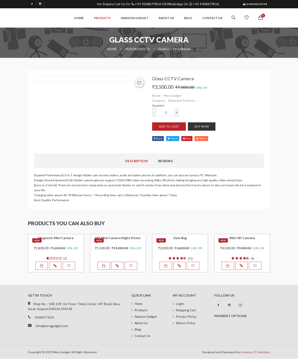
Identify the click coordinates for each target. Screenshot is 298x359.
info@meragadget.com (52, 326)
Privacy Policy (184, 317)
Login (178, 304)
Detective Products (181, 100)
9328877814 (44, 317)
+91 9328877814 (159, 4)
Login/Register (255, 4)
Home (137, 304)
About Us (139, 323)
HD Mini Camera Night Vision (118, 238)
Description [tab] (136, 161)
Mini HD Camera (242, 238)
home (79, 18)
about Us (166, 18)
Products (102, 18)
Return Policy (184, 323)
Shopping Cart (184, 310)
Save (187, 138)
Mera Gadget (172, 95)
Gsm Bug (180, 238)
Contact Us (212, 18)
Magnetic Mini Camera (56, 238)
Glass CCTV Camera (174, 49)
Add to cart (169, 126)
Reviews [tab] (165, 161)
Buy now (202, 126)
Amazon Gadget (134, 18)
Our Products (137, 49)
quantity (158, 105)
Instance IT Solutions (255, 352)
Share (158, 138)
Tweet (173, 138)
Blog (188, 18)
